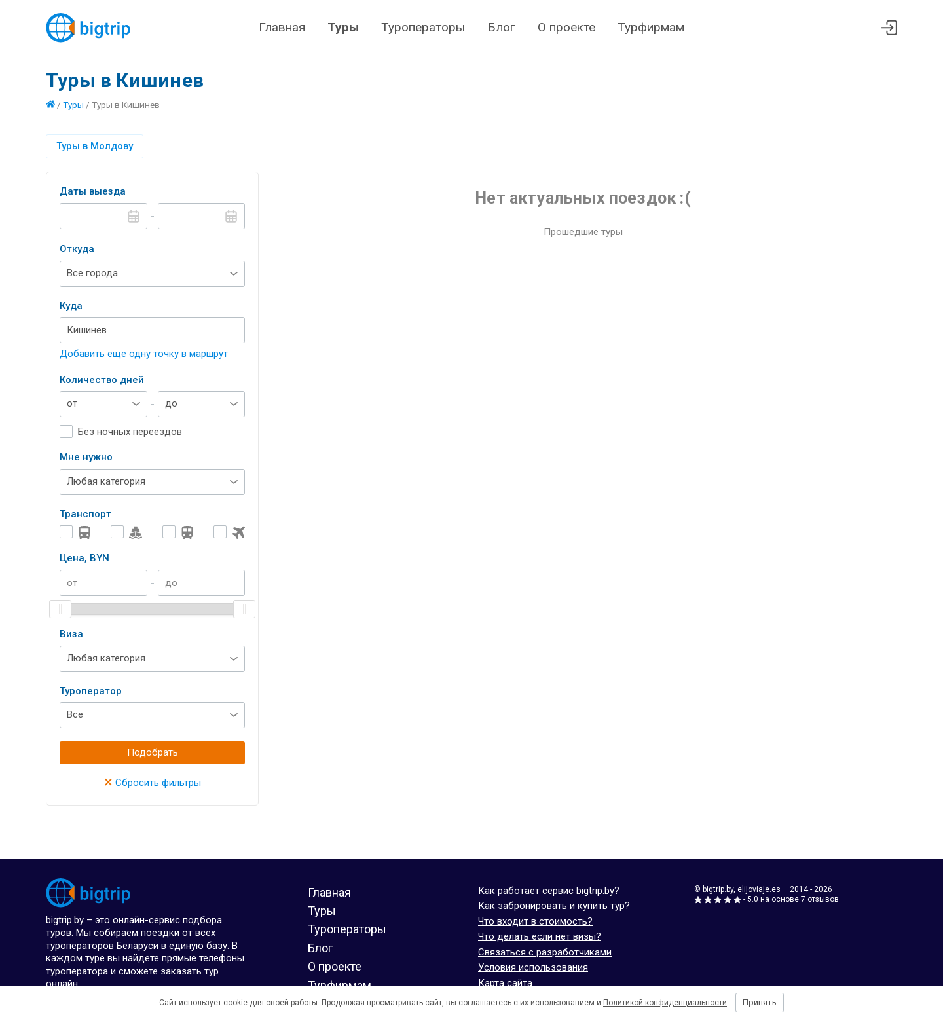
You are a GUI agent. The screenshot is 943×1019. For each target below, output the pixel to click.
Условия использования (533, 967)
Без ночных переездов (130, 431)
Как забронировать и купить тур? (554, 906)
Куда (71, 306)
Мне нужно (86, 457)
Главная (282, 27)
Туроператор (91, 691)
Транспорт (85, 514)
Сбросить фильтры (152, 782)
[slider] (60, 609)
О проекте (566, 27)
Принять (760, 1002)
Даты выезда (93, 191)
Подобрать (152, 752)
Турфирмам (651, 27)
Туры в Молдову (94, 146)
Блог (501, 27)
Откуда (77, 249)
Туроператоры (423, 27)
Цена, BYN (84, 558)
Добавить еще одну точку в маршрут (144, 354)
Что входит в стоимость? (535, 921)
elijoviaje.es (759, 889)
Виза (71, 634)
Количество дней (102, 380)
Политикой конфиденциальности (665, 1002)
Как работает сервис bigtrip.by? (548, 891)
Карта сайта (505, 983)
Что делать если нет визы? (539, 936)
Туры (343, 27)
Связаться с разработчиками (545, 952)
